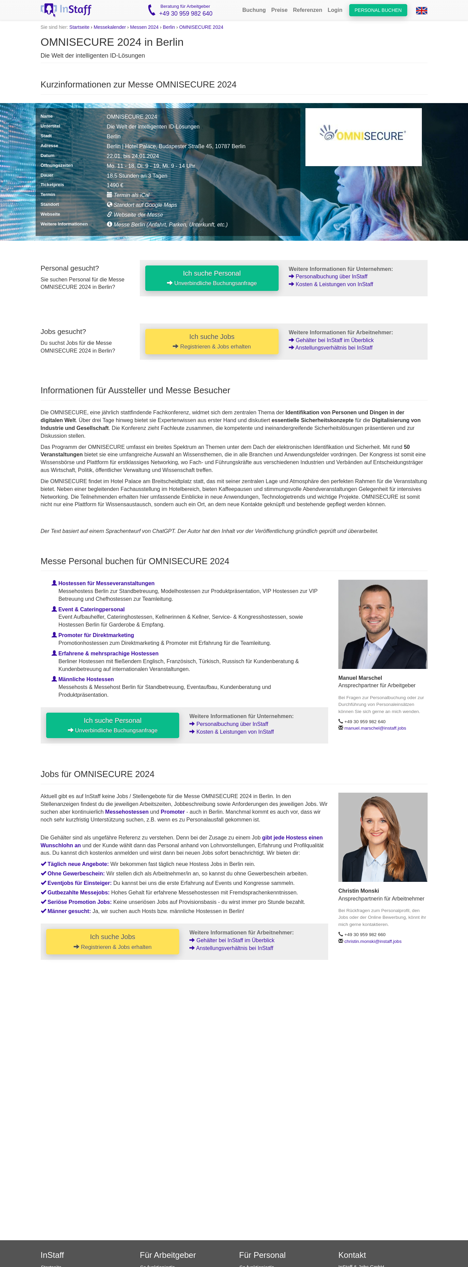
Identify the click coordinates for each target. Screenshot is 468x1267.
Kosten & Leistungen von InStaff (331, 284)
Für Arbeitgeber (168, 1255)
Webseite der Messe (135, 215)
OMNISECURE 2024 (201, 27)
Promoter (173, 812)
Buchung (254, 10)
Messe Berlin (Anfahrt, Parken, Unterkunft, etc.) (167, 224)
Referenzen (307, 10)
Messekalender (110, 27)
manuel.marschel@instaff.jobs (375, 728)
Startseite (79, 27)
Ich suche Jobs (212, 341)
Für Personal (262, 1255)
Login (335, 10)
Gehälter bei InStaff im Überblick (331, 340)
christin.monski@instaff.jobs (372, 941)
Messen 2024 (144, 27)
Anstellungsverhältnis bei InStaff (331, 348)
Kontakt (352, 1255)
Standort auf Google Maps (142, 205)
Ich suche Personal (212, 278)
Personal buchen (378, 10)
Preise (279, 10)
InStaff (52, 1255)
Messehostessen (127, 812)
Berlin (169, 27)
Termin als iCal (128, 195)
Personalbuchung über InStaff (328, 276)
